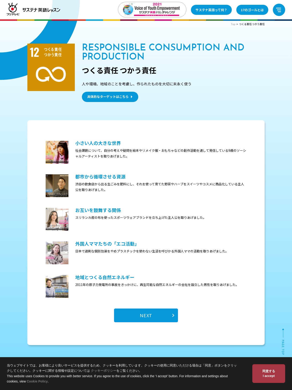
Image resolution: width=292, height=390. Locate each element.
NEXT (146, 315)
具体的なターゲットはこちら (110, 96)
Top (233, 24)
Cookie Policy (37, 381)
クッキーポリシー (103, 370)
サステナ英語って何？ (211, 10)
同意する (269, 373)
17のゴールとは (252, 10)
